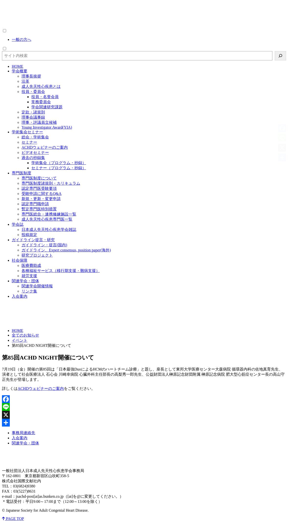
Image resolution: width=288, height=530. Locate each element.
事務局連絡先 (23, 433)
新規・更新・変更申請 (41, 199)
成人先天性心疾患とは (41, 86)
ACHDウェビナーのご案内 (45, 147)
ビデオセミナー (35, 152)
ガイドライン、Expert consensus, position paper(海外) (66, 250)
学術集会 (27, 132)
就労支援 (29, 276)
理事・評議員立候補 (39, 122)
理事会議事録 (33, 117)
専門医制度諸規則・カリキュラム (51, 183)
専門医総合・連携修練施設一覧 (49, 214)
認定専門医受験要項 (39, 188)
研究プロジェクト (37, 255)
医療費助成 (31, 265)
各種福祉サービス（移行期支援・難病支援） (61, 271)
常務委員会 (41, 102)
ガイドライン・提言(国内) (44, 245)
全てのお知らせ (25, 335)
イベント (19, 340)
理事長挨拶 (31, 76)
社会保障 (19, 260)
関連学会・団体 (25, 281)
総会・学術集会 (35, 137)
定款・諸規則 (33, 112)
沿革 (25, 81)
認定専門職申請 (35, 204)
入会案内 (19, 296)
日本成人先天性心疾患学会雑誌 (49, 229)
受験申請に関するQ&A (42, 194)
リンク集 (29, 291)
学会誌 (17, 224)
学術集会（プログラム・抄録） (58, 163)
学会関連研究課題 (47, 107)
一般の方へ (21, 39)
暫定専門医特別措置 (39, 209)
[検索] (280, 55)
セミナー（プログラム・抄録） (58, 168)
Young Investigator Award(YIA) (47, 127)
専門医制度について (39, 178)
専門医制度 (21, 173)
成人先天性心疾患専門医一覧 (47, 219)
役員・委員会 (33, 92)
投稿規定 (29, 235)
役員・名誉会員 (45, 97)
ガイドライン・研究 (33, 240)
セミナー (29, 142)
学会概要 (19, 71)
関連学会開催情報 (37, 286)
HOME (17, 66)
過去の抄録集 (33, 158)
